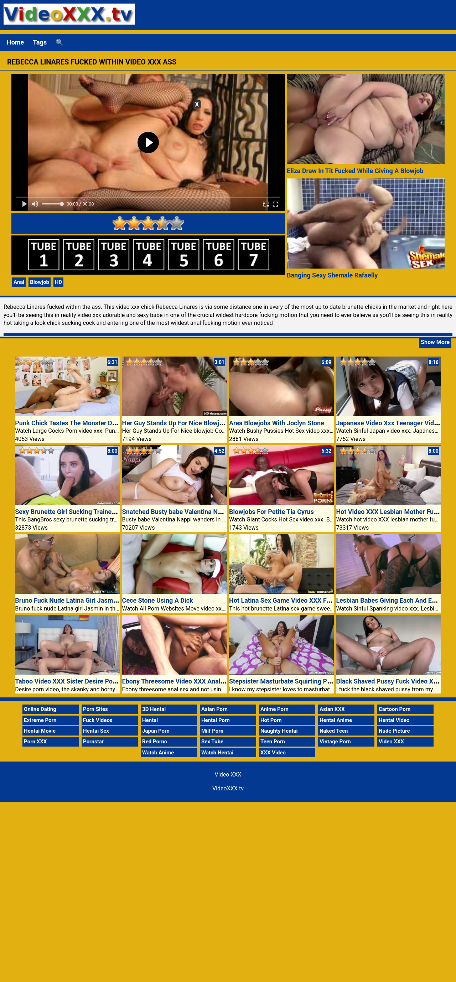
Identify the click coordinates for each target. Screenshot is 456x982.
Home (15, 42)
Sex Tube (212, 741)
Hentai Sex (96, 731)
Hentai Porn (215, 720)
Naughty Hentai (279, 731)
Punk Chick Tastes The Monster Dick (67, 423)
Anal (19, 282)
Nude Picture (394, 731)
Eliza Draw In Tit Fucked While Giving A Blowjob (355, 171)
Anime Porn (274, 709)
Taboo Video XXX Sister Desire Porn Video (76, 681)
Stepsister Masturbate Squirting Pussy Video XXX (300, 681)
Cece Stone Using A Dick (157, 600)
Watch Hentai (217, 752)
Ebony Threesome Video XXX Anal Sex (177, 681)
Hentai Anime (336, 720)
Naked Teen (334, 731)
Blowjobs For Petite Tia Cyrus (271, 511)
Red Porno (154, 741)
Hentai (150, 720)
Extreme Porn (40, 720)
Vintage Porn (335, 741)
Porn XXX (35, 741)
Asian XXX (332, 709)
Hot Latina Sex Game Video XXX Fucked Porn (294, 600)
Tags (40, 42)
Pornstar (93, 741)
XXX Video (273, 752)
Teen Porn (272, 741)
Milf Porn (212, 731)
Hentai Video (394, 720)
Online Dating (40, 709)
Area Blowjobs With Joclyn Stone (276, 423)
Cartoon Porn (395, 709)
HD (58, 282)
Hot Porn (271, 720)
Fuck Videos (98, 720)
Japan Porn (156, 731)
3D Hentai (154, 709)
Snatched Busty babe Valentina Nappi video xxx (190, 511)
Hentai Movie (40, 731)
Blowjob (39, 282)
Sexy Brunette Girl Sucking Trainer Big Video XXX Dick (93, 511)
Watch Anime (158, 752)
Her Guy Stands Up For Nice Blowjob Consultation (193, 423)
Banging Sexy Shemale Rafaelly (332, 275)
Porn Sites (95, 709)
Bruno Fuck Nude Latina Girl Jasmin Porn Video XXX (90, 600)
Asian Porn (214, 709)
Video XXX (391, 741)
